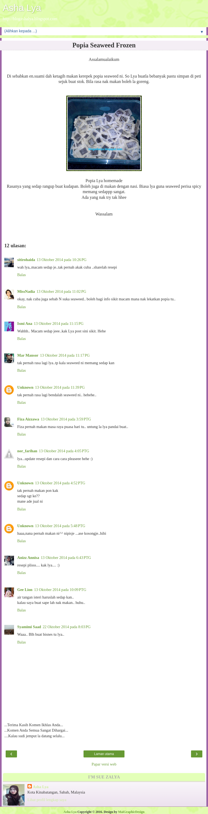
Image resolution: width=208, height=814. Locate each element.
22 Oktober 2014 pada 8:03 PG (67, 627)
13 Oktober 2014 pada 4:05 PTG (64, 451)
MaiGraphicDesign (131, 812)
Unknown (25, 387)
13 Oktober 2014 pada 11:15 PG (59, 323)
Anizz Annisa (28, 557)
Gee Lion (24, 589)
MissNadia (26, 291)
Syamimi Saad (29, 627)
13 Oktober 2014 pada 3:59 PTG (66, 419)
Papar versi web (104, 764)
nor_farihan (27, 451)
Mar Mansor (27, 355)
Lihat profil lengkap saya (46, 800)
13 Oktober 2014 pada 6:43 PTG (66, 557)
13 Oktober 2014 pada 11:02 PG (61, 291)
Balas (21, 275)
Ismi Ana (24, 323)
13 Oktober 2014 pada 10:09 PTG (60, 589)
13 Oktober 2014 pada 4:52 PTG (60, 483)
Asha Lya (22, 8)
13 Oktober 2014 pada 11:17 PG (64, 355)
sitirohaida (26, 260)
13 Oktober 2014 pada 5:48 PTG (60, 526)
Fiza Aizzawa (28, 419)
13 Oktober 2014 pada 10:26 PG (61, 260)
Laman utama (104, 754)
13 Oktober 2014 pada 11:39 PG (60, 387)
